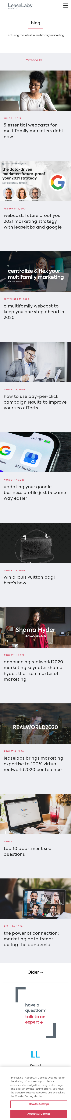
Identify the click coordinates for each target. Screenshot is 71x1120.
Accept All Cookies (38, 1114)
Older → (35, 972)
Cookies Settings (39, 1104)
